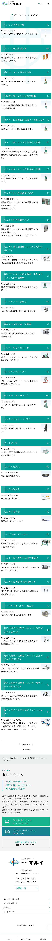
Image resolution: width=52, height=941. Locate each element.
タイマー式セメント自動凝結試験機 (22, 169)
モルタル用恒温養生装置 (16, 219)
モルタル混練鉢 (12, 466)
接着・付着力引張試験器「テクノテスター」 (23, 712)
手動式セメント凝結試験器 (17, 72)
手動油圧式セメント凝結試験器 (20, 95)
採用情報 (7, 907)
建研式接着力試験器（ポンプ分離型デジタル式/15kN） (23, 684)
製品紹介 (27, 749)
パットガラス (11, 442)
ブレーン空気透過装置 (15, 48)
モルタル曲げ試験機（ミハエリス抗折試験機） (23, 248)
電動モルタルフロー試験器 (17, 324)
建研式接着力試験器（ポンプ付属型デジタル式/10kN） (23, 657)
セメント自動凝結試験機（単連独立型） (24, 119)
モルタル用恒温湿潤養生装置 (19, 192)
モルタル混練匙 (12, 489)
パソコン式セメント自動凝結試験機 (22, 142)
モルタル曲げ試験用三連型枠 (19, 605)
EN (43, 3)
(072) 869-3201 (28, 878)
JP (39, 3)
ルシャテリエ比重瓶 (14, 24)
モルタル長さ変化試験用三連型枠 (21, 558)
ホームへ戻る (27, 745)
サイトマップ (8, 912)
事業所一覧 (21, 888)
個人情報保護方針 (10, 903)
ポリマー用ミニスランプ (16, 347)
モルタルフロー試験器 (15, 301)
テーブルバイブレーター (16, 534)
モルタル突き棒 (12, 511)
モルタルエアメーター (15, 371)
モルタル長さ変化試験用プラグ (20, 581)
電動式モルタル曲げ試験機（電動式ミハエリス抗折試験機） (23, 276)
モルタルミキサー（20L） (17, 419)
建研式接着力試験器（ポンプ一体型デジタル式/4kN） (23, 630)
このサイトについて (11, 899)
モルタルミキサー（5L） (17, 395)
